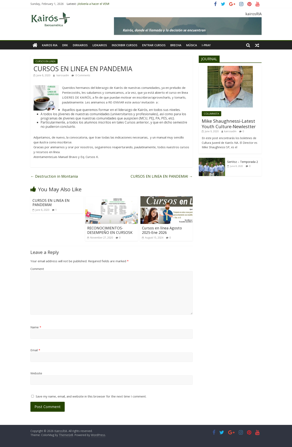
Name (35, 327)
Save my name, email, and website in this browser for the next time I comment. (91, 396)
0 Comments (81, 75)
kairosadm (63, 75)
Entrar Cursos (153, 45)
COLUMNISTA (211, 113)
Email (35, 350)
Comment (37, 269)
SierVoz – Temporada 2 (242, 162)
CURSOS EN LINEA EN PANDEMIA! (162, 176)
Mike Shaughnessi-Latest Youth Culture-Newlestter (229, 123)
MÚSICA (191, 45)
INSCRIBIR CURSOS (124, 45)
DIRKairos (80, 45)
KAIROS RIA (49, 45)
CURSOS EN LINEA (45, 61)
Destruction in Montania (54, 176)
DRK (65, 45)
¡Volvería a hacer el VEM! (93, 4)
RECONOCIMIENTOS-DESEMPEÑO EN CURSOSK (109, 230)
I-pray (206, 45)
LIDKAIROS (99, 45)
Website (36, 373)
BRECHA (175, 45)
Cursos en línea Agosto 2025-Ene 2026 (162, 230)
